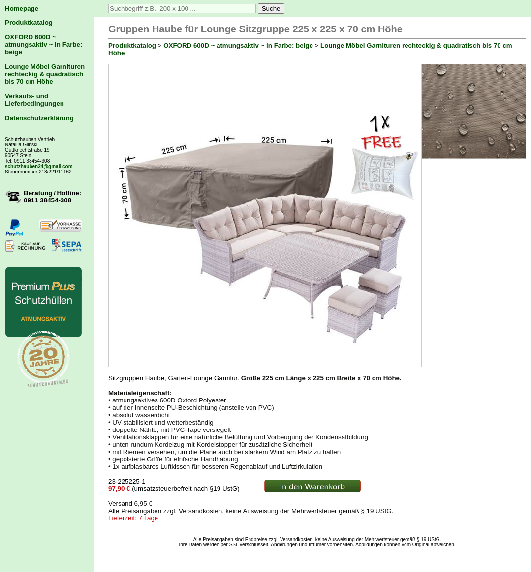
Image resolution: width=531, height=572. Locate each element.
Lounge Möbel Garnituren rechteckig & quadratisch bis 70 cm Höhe (45, 74)
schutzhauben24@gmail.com (39, 166)
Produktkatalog (29, 22)
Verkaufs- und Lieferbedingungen (34, 99)
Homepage (21, 8)
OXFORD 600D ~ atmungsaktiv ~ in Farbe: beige (43, 44)
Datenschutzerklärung (39, 118)
